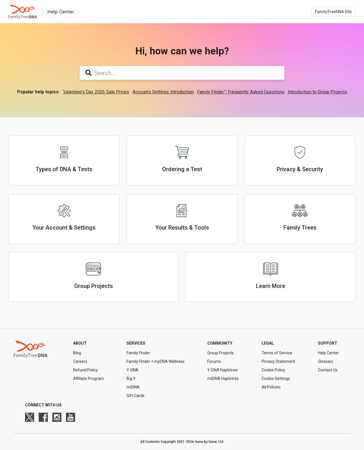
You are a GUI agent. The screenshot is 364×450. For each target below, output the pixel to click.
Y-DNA (132, 370)
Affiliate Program (88, 378)
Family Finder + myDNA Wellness (156, 361)
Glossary (325, 361)
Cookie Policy (273, 370)
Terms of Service (277, 353)
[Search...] (182, 73)
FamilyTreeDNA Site (333, 11)
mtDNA (133, 387)
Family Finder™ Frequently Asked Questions (240, 92)
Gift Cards (135, 395)
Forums (214, 361)
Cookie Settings (276, 378)
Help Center (328, 353)
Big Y (131, 378)
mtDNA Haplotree (223, 378)
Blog (77, 353)
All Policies (271, 387)
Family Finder (138, 353)
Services (136, 343)
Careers (80, 361)
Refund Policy (85, 370)
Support (327, 343)
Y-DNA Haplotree (222, 370)
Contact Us (328, 370)
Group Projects (220, 353)
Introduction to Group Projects (317, 92)
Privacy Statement (278, 361)
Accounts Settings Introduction (163, 92)
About (80, 343)
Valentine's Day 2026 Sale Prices (96, 92)
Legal (268, 343)
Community (219, 343)
